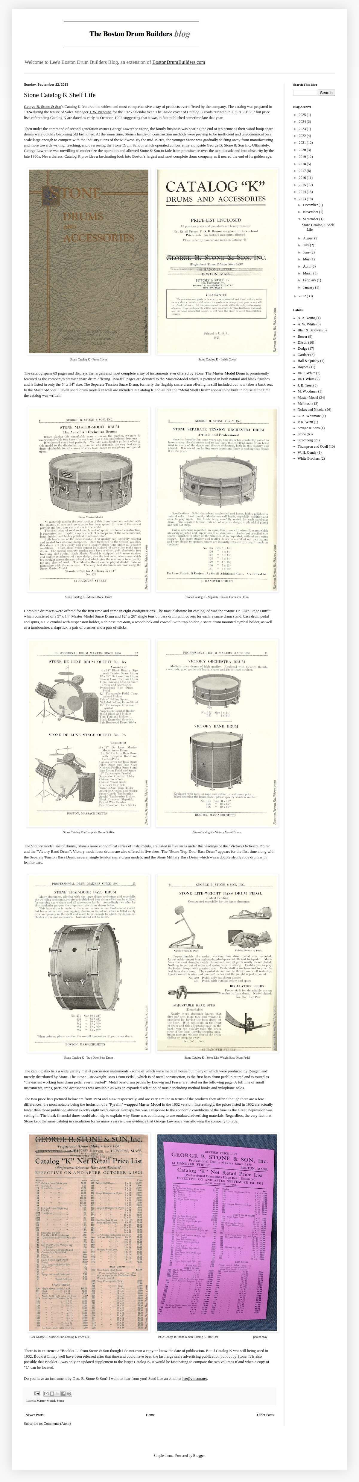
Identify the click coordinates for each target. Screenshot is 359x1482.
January (309, 287)
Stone (60, 1400)
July (306, 245)
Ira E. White (306, 373)
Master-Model (45, 1400)
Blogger (199, 1456)
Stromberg (305, 440)
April (307, 266)
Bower (302, 336)
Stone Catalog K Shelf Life (60, 95)
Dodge (302, 348)
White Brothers (309, 458)
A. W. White (307, 324)
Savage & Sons (309, 428)
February (310, 280)
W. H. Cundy (307, 452)
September (311, 219)
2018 (303, 164)
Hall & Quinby (308, 361)
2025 (303, 115)
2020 (303, 150)
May (307, 259)
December (311, 205)
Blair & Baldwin (310, 330)
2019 (303, 157)
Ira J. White (306, 379)
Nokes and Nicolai (311, 410)
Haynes (303, 367)
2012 (303, 296)
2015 (303, 185)
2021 (303, 143)
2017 (303, 171)
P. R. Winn (305, 422)
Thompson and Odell (313, 446)
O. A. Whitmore (309, 416)
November (311, 212)
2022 (303, 136)
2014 (303, 192)
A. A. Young (307, 318)
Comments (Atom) (57, 1423)
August (308, 238)
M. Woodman (307, 391)
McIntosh (304, 404)
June (307, 252)
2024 (303, 122)
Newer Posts (34, 1415)
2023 (303, 129)
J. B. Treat (305, 385)
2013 (303, 199)
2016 (303, 178)
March (308, 273)
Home (150, 1415)
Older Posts (265, 1415)
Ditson (302, 342)
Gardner (303, 355)
